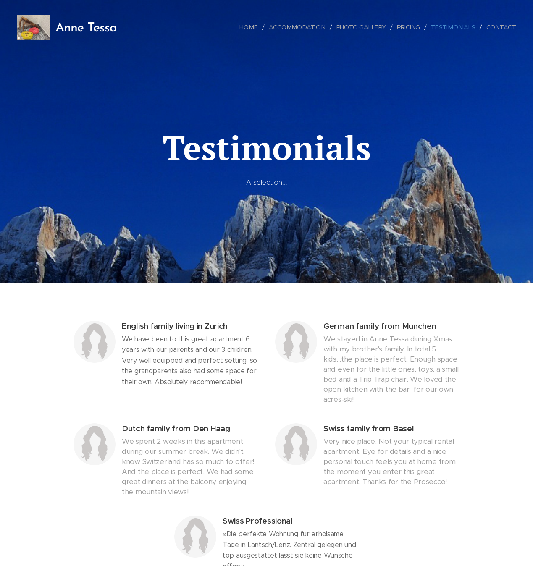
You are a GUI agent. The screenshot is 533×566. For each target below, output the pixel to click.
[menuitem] (252, 27)
